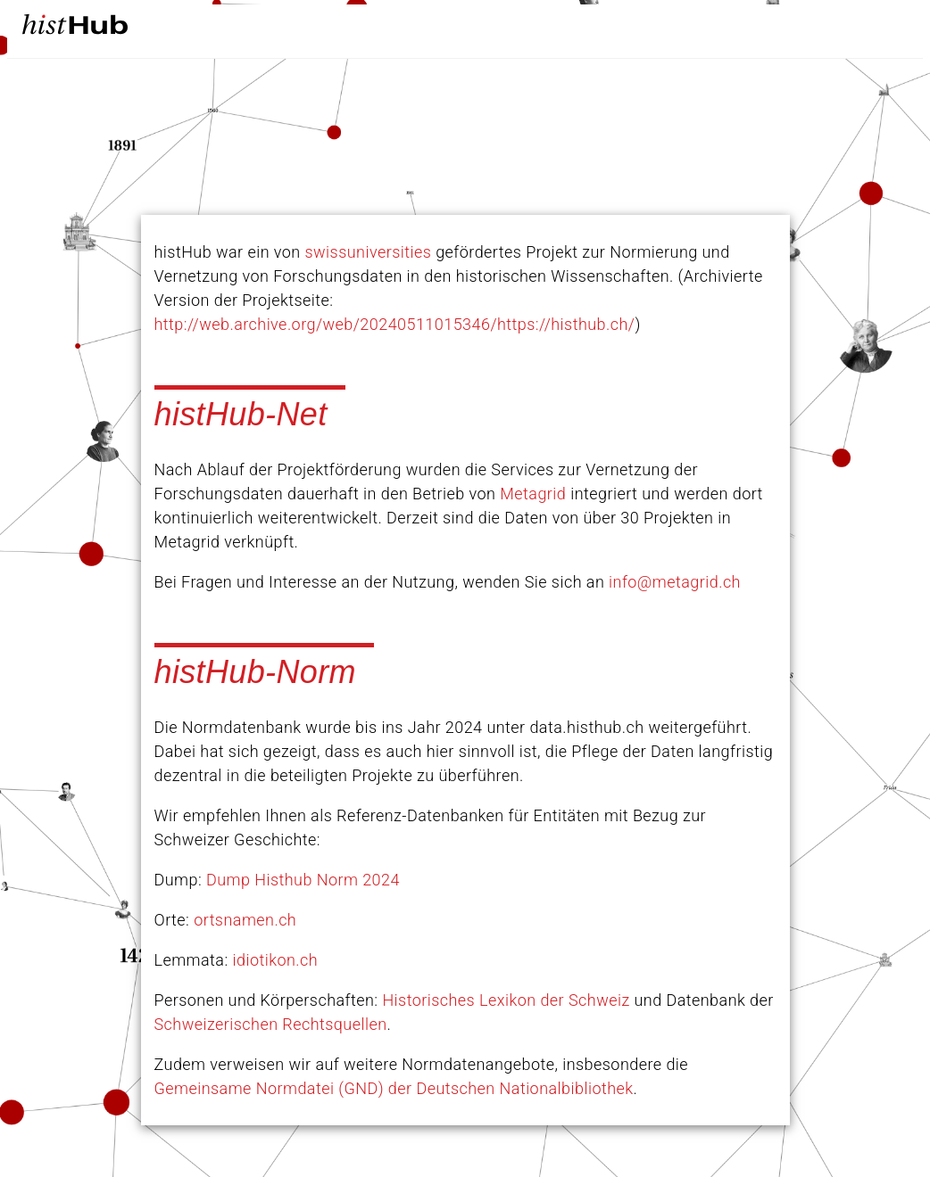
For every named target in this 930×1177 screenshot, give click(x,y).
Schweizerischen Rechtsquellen (270, 1024)
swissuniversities (368, 252)
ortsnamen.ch (245, 919)
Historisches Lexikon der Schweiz (505, 1000)
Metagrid (533, 493)
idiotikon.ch (276, 960)
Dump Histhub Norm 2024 (303, 879)
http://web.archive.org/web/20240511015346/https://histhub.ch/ (394, 324)
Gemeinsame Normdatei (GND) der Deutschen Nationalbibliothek (394, 1088)
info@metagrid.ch (675, 581)
